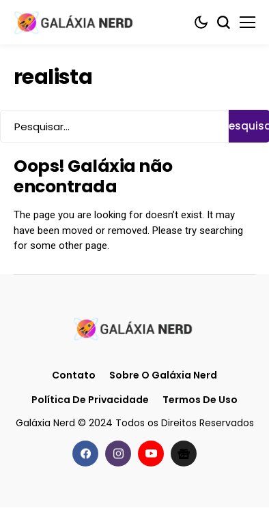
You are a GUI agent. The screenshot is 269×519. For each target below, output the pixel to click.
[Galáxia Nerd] (75, 22)
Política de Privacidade (90, 400)
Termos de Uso (200, 400)
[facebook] (85, 453)
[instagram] (118, 453)
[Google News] (184, 453)
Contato (74, 375)
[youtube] (151, 453)
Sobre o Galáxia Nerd (163, 375)
